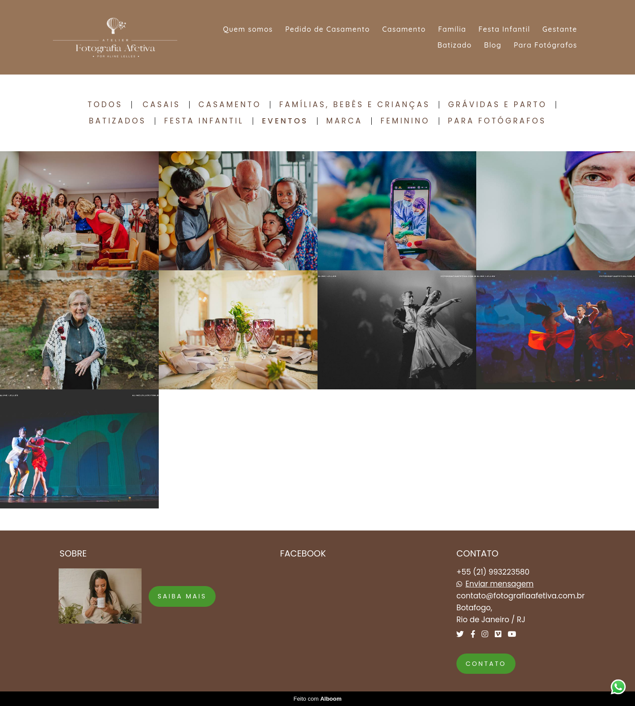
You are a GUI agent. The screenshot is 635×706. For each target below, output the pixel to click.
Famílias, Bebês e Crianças (354, 104)
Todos (105, 104)
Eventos (285, 121)
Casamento (404, 29)
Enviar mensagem (500, 584)
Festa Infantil (504, 29)
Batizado (454, 45)
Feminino (405, 121)
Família (452, 29)
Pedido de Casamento (327, 29)
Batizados (117, 121)
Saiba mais (182, 596)
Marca (344, 121)
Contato (486, 663)
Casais (161, 104)
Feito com (317, 698)
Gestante (559, 29)
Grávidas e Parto (497, 104)
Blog (493, 45)
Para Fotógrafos (545, 45)
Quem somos (248, 29)
